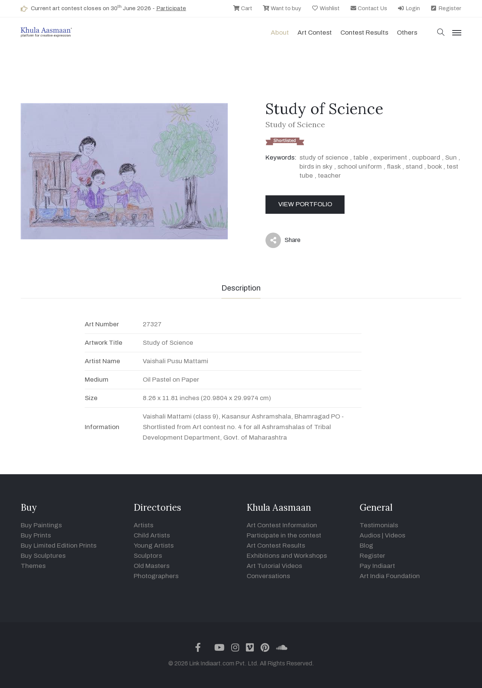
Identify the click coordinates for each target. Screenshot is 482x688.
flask (394, 166)
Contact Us (368, 8)
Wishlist (325, 8)
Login (408, 8)
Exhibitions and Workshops (287, 555)
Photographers (156, 576)
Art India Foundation (390, 576)
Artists (143, 525)
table (360, 157)
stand (414, 166)
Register (445, 8)
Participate (171, 8)
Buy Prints (36, 535)
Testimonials (379, 525)
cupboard (426, 157)
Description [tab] (241, 288)
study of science (323, 157)
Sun (451, 157)
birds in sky (316, 166)
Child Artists (152, 535)
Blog (366, 545)
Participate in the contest (284, 535)
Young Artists (154, 545)
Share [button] (282, 240)
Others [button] (407, 32)
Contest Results (364, 32)
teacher (329, 175)
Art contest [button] (314, 32)
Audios (370, 535)
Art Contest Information (282, 525)
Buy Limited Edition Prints (58, 545)
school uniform (359, 166)
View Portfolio (305, 204)
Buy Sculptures (43, 555)
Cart (242, 8)
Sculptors (148, 555)
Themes (33, 565)
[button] (441, 33)
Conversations (268, 576)
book (434, 166)
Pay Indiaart (377, 565)
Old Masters (151, 565)
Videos (395, 535)
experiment (390, 157)
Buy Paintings (41, 525)
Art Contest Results (276, 545)
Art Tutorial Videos (274, 565)
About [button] (280, 32)
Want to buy (281, 8)
